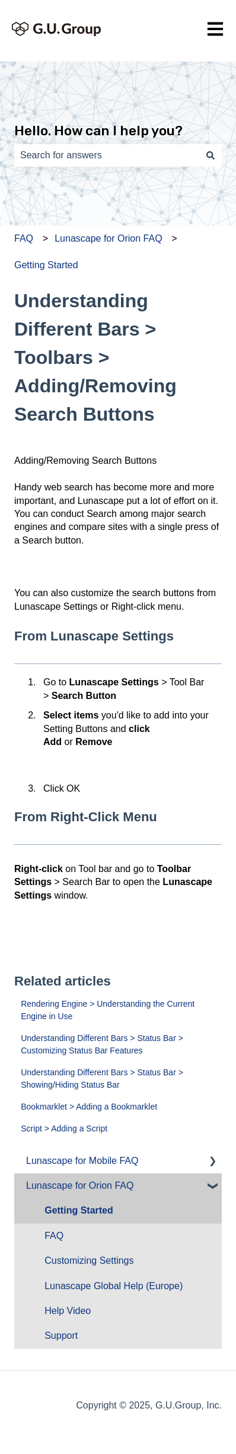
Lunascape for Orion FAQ (108, 238)
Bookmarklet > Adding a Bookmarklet (89, 1106)
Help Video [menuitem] (67, 1311)
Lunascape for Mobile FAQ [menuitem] (82, 1161)
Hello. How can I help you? (98, 130)
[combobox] (106, 155)
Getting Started (46, 265)
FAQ (23, 238)
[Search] (210, 155)
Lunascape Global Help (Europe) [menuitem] (113, 1286)
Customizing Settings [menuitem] (88, 1260)
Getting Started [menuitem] (78, 1210)
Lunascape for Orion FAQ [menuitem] (79, 1185)
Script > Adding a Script (64, 1128)
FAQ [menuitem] (53, 1236)
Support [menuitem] (61, 1336)
